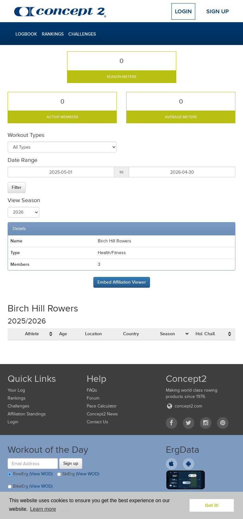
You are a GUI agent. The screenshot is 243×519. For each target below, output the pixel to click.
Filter (17, 187)
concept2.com (184, 406)
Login (183, 11)
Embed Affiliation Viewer (121, 282)
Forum (93, 398)
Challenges (82, 33)
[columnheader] (39, 334)
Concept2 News (102, 414)
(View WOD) (41, 473)
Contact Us (97, 422)
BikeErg (30, 486)
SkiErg (78, 474)
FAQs (92, 390)
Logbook (26, 33)
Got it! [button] (211, 505)
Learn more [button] (43, 509)
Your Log (16, 390)
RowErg (30, 474)
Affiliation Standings (27, 414)
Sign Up (217, 11)
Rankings (53, 33)
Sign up (70, 463)
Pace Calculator (102, 406)
